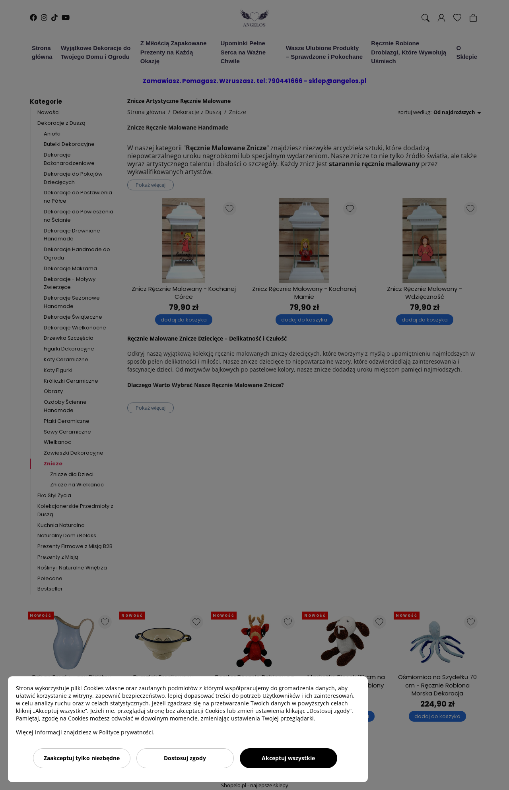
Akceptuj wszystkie (288, 758)
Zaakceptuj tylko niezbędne (82, 758)
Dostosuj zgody (185, 758)
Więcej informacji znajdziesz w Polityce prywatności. (85, 732)
